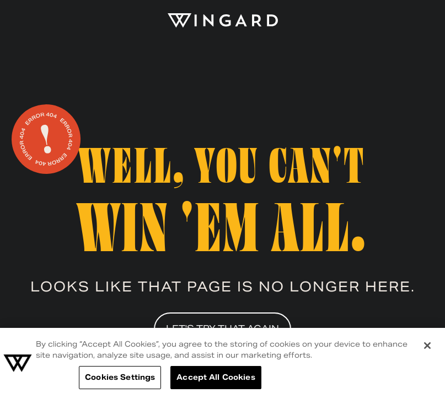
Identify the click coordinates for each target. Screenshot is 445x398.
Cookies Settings (120, 377)
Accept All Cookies (215, 377)
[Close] (427, 345)
